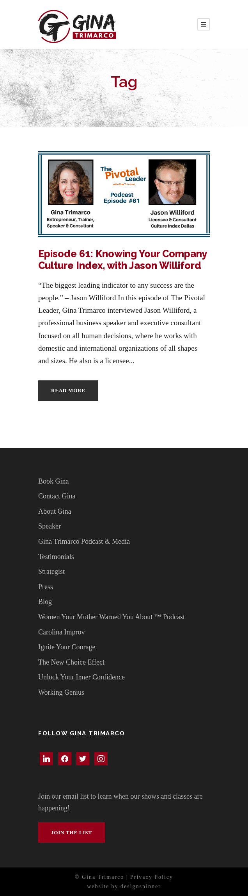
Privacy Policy (151, 877)
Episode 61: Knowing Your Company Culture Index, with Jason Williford (122, 259)
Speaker (49, 526)
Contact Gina (56, 496)
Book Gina (53, 481)
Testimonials (56, 557)
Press (45, 587)
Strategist (51, 571)
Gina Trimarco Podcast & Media (84, 541)
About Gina (54, 511)
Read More (68, 390)
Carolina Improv (61, 632)
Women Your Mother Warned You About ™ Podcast (111, 617)
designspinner (140, 886)
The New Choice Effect (71, 662)
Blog (45, 602)
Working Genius (61, 692)
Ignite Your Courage (67, 647)
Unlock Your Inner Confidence (81, 677)
